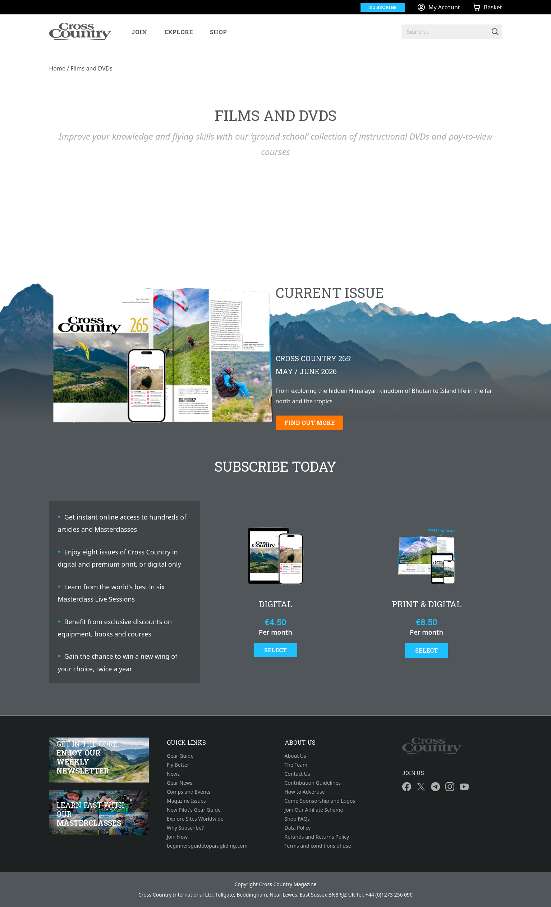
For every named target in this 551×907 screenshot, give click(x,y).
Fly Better (178, 764)
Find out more (309, 422)
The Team (296, 764)
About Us (295, 755)
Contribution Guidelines (313, 782)
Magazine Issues (186, 800)
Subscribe (382, 7)
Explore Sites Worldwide (195, 818)
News (173, 773)
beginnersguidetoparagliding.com (207, 845)
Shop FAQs (297, 818)
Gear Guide (180, 755)
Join (139, 32)
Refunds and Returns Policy (317, 836)
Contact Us (297, 773)
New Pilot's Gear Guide (194, 809)
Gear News (179, 782)
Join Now (177, 836)
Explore (178, 32)
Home (57, 68)
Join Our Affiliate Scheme (314, 809)
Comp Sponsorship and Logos (320, 800)
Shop (218, 32)
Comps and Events (188, 791)
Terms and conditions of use (318, 845)
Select (275, 650)
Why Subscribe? (185, 827)
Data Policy (298, 827)
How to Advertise (305, 791)
